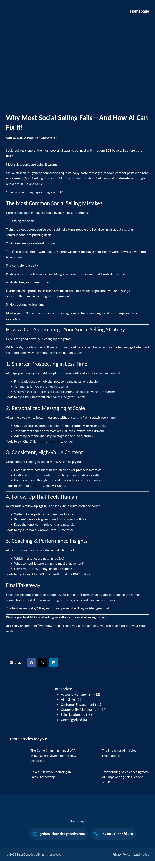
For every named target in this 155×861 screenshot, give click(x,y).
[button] (31, 662)
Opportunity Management (80, 709)
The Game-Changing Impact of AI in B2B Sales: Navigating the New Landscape (53, 755)
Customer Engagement (77, 704)
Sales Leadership (73, 714)
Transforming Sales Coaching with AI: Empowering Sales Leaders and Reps (125, 777)
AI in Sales (68, 699)
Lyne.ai (41, 441)
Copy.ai (38, 485)
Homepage (139, 11)
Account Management (77, 694)
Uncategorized (71, 720)
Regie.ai (53, 441)
